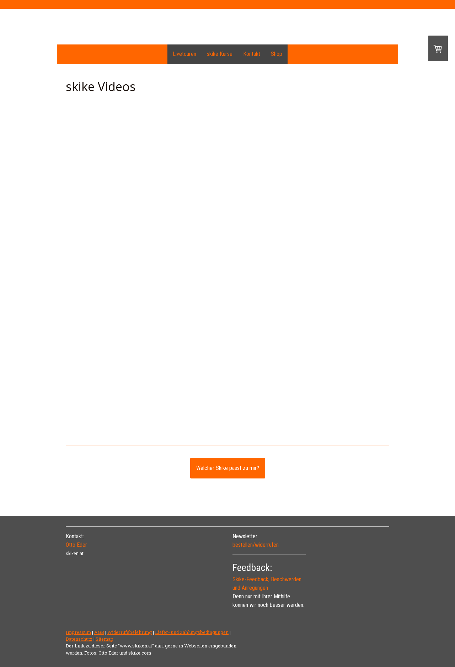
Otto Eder (76, 544)
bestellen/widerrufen (255, 544)
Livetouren (184, 54)
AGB (99, 632)
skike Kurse (219, 54)
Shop (276, 54)
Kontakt (251, 54)
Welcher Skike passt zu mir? (227, 468)
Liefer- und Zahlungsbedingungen (192, 632)
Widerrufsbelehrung (129, 632)
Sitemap (104, 639)
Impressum (78, 632)
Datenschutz (79, 639)
